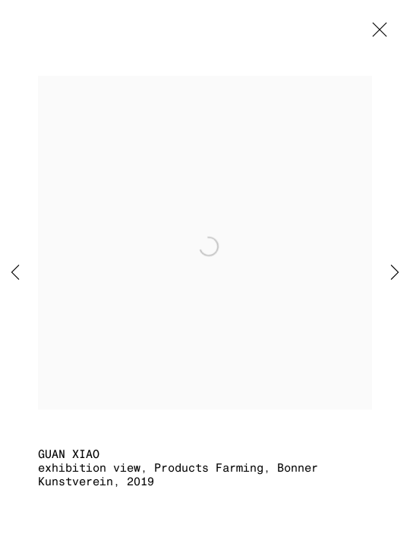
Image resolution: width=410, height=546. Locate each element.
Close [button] (375, 34)
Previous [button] (15, 273)
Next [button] (395, 273)
